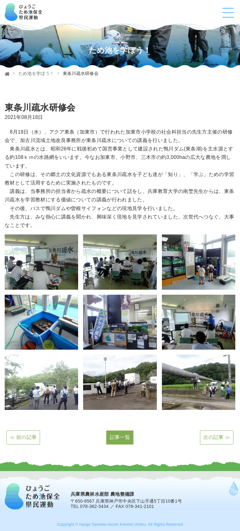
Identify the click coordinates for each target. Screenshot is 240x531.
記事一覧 (120, 437)
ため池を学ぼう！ (36, 73)
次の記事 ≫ (216, 437)
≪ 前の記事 (23, 437)
